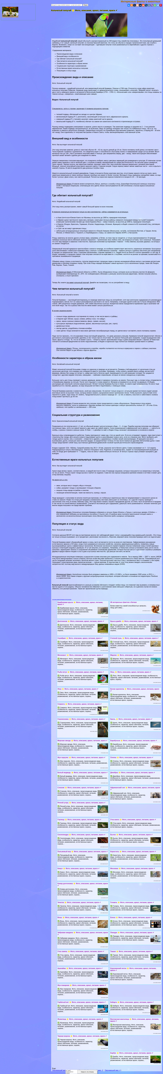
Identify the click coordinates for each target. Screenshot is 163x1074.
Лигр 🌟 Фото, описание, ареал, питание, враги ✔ (77, 689)
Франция (116, 224)
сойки (58, 488)
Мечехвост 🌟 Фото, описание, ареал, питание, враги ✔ (80, 655)
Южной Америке (103, 231)
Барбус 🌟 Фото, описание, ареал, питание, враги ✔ (131, 1053)
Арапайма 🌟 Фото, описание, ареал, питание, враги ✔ (79, 968)
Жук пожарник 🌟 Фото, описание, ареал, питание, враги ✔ (81, 985)
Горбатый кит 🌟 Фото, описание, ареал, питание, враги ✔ (81, 1002)
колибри (88, 328)
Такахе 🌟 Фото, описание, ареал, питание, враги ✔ (131, 951)
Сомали (111, 222)
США (60, 228)
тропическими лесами (73, 222)
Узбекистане (69, 233)
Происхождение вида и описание (69, 54)
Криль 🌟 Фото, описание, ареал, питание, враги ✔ (131, 719)
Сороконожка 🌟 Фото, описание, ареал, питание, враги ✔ (81, 719)
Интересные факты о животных (142, 1)
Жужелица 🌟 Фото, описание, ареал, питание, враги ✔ (80, 1019)
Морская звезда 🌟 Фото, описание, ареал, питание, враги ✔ (82, 740)
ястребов (76, 490)
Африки (99, 114)
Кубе (124, 231)
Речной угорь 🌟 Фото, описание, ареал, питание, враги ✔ (81, 803)
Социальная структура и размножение (71, 66)
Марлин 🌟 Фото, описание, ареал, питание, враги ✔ (132, 655)
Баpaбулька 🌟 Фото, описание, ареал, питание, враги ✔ (133, 740)
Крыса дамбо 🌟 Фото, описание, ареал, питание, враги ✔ (134, 621)
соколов (85, 490)
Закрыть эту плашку (87, 1072)
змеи (58, 485)
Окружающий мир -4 (112, 1070)
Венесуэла (115, 231)
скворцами (87, 375)
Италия (91, 224)
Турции (148, 231)
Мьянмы (87, 217)
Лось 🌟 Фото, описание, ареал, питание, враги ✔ (130, 672)
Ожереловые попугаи (94, 130)
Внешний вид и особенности (68, 56)
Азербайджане (91, 233)
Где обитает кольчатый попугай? (69, 59)
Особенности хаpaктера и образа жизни (72, 63)
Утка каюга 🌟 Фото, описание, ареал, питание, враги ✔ (133, 819)
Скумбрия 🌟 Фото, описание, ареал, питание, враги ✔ (79, 638)
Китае (154, 231)
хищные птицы (62, 490)
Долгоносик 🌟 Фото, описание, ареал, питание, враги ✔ (80, 621)
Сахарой (149, 220)
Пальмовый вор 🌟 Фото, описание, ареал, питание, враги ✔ (82, 851)
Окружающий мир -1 (60, 1070)
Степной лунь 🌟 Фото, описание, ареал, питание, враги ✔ (134, 638)
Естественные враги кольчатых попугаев (72, 68)
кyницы (97, 493)
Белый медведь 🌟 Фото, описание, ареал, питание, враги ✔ (82, 772)
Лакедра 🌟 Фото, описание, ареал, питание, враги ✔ (132, 932)
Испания (108, 224)
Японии (59, 233)
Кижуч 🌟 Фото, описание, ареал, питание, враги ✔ (78, 868)
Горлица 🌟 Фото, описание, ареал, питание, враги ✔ (79, 819)
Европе (55, 45)
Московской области (82, 272)
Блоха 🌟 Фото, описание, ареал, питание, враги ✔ (131, 917)
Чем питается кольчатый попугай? (70, 61)
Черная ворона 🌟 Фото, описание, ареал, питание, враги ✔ (82, 1036)
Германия (83, 224)
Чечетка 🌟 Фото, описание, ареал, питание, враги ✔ (79, 902)
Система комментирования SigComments (61, 599)
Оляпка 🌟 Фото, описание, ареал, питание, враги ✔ (131, 757)
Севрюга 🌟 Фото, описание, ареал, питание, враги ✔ (79, 704)
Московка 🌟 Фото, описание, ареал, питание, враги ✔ (132, 868)
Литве (102, 238)
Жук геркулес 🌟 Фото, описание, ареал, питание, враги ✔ (81, 757)
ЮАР (124, 233)
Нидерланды (99, 224)
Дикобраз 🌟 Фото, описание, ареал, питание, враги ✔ (132, 772)
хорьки (103, 493)
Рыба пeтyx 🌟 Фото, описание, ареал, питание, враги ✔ (80, 672)
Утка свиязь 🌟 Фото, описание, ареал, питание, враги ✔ (80, 951)
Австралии (87, 132)
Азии (144, 43)
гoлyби (152, 43)
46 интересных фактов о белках (123, 602)
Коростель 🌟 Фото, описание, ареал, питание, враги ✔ (133, 851)
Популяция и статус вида (66, 71)
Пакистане (155, 340)
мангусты (89, 493)
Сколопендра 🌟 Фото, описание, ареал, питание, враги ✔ (81, 835)
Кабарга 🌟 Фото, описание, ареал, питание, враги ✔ (132, 1002)
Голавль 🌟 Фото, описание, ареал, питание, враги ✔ (132, 902)
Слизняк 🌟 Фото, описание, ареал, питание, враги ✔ (79, 787)
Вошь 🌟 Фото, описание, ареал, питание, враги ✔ (78, 917)
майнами (96, 375)
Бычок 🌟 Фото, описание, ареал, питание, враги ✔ (131, 835)
